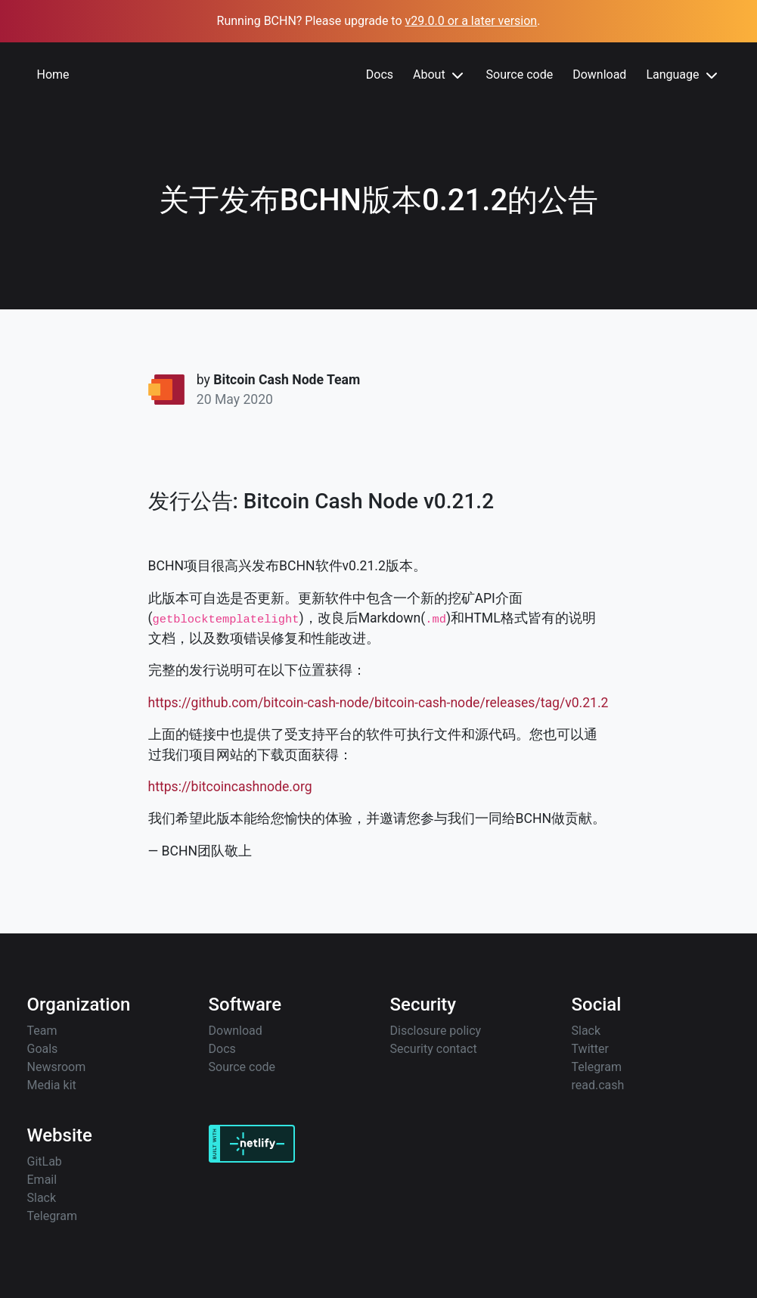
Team (42, 1030)
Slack (586, 1030)
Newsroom (56, 1067)
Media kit (51, 1085)
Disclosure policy (436, 1030)
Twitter (590, 1049)
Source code (520, 74)
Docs (379, 74)
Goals (42, 1049)
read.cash (598, 1085)
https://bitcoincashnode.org (230, 786)
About (440, 76)
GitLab (44, 1161)
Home (53, 74)
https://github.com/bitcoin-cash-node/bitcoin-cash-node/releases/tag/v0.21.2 (378, 702)
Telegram (597, 1067)
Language (683, 76)
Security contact (433, 1049)
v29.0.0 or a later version (471, 21)
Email (42, 1179)
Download (599, 74)
